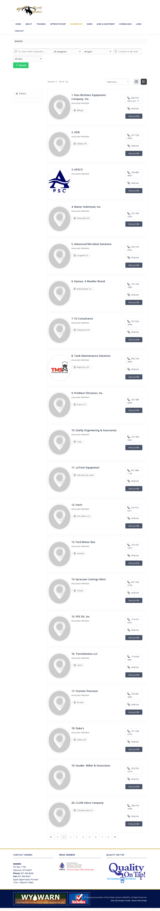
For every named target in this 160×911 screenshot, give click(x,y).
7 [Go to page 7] (102, 837)
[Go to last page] (115, 837)
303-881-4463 (133, 695)
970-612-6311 (133, 509)
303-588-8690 (133, 401)
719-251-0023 (133, 621)
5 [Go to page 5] (89, 837)
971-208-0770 (133, 733)
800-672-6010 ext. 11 (133, 99)
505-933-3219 (133, 770)
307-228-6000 (133, 137)
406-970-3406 (133, 807)
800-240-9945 (133, 360)
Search (21, 65)
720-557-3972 (133, 546)
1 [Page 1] (63, 837)
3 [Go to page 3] (76, 837)
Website (133, 108)
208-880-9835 (133, 174)
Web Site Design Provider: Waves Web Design (129, 901)
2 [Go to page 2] (70, 837)
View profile (133, 116)
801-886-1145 (133, 472)
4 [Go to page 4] (83, 837)
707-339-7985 (133, 286)
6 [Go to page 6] (95, 837)
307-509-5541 (133, 438)
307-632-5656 (133, 323)
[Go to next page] (108, 837)
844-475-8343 (133, 248)
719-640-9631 (133, 658)
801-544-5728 (133, 584)
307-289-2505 (133, 215)
